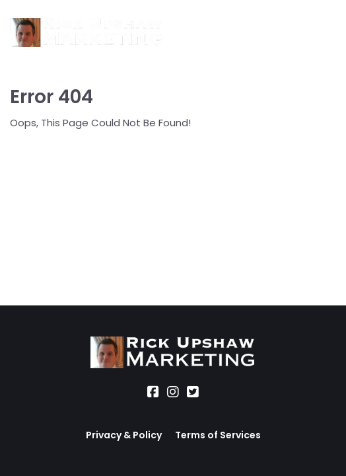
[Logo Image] (86, 33)
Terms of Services (218, 435)
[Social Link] (153, 392)
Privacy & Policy (124, 435)
